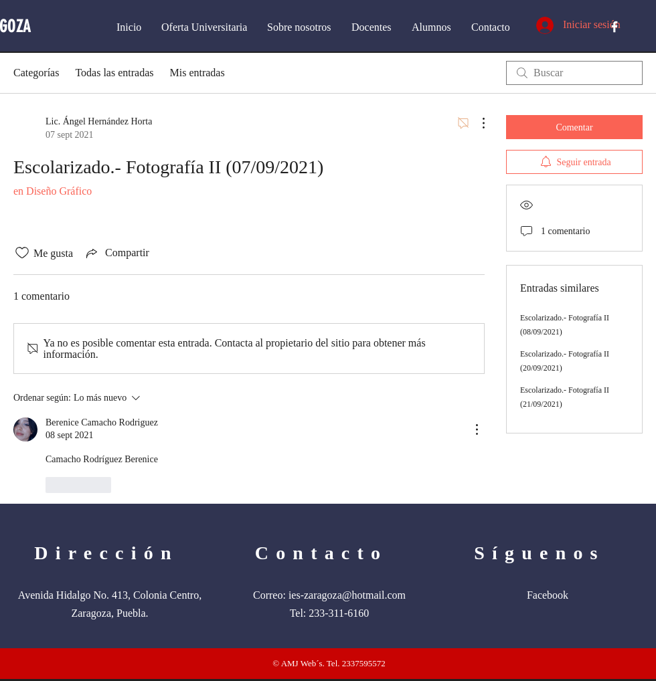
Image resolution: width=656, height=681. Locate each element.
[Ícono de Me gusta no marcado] (22, 253)
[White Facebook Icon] (614, 26)
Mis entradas (196, 72)
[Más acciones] (477, 123)
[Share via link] (116, 253)
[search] (574, 73)
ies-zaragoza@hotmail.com (347, 595)
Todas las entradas (114, 72)
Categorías (36, 72)
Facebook (547, 595)
